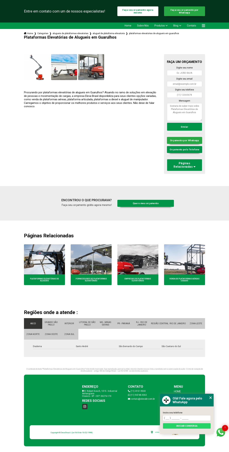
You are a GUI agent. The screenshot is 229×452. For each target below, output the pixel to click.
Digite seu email (184, 79)
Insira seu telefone (172, 412)
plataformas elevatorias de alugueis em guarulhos (154, 33)
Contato (191, 25)
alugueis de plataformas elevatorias (70, 33)
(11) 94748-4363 (137, 395)
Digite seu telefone (184, 89)
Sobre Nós (143, 25)
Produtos (159, 25)
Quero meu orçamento (146, 203)
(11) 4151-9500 (137, 391)
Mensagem (184, 101)
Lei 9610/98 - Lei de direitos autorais (133, 371)
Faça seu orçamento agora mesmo (137, 11)
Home (128, 25)
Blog (175, 25)
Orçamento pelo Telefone (184, 149)
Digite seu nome (184, 67)
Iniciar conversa (186, 426)
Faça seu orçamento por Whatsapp (184, 11)
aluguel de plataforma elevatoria (109, 33)
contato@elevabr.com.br (141, 399)
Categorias (42, 33)
